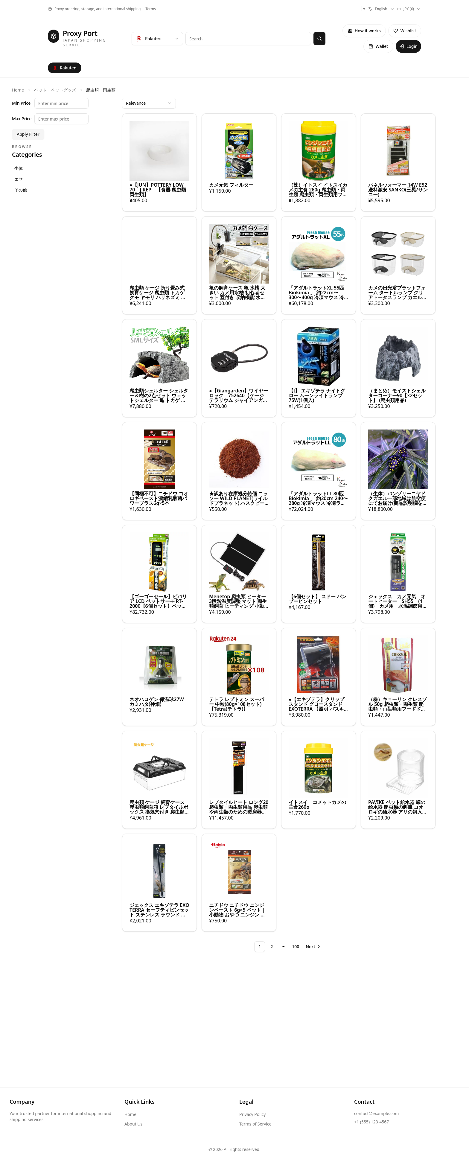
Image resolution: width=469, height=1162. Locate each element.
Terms (151, 9)
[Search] (319, 38)
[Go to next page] (313, 946)
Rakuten (65, 68)
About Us (133, 1124)
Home (18, 90)
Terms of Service (255, 1124)
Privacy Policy (252, 1114)
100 (295, 946)
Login (408, 46)
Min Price (21, 103)
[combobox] (381, 9)
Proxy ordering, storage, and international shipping (94, 9)
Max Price (21, 119)
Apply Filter (28, 134)
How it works (364, 30)
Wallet (378, 46)
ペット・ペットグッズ (55, 90)
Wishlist (404, 30)
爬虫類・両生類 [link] (100, 90)
